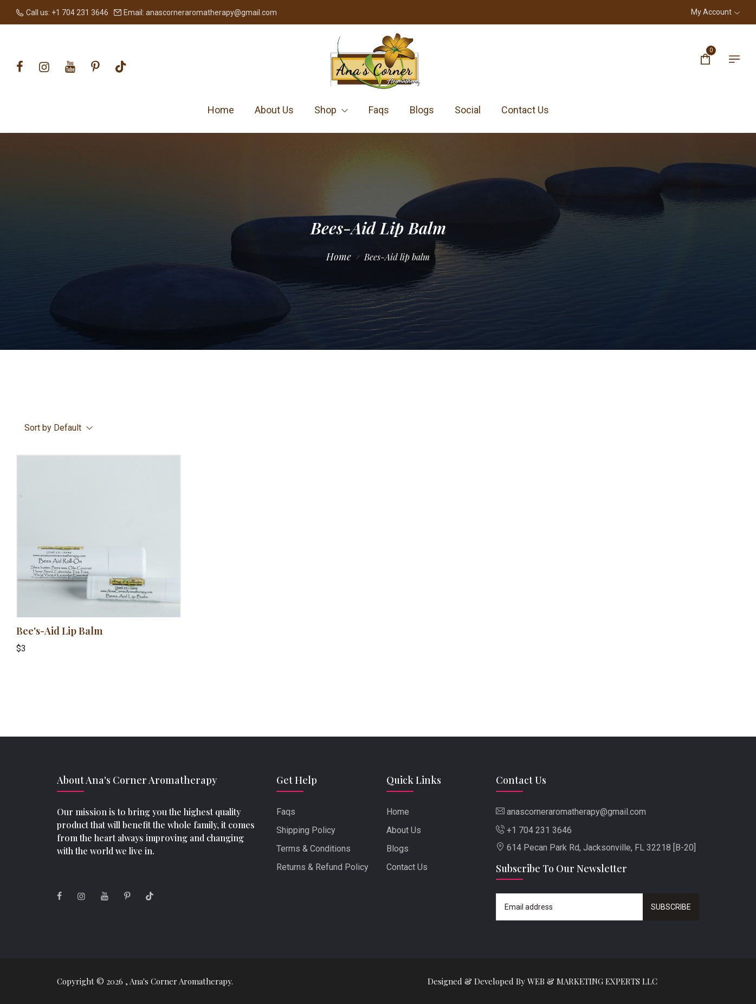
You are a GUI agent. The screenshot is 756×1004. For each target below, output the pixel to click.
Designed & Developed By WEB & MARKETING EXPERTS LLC (542, 981)
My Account (715, 12)
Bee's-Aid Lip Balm (59, 630)
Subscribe (671, 907)
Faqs (379, 110)
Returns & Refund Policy (322, 867)
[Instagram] (44, 67)
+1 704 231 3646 (79, 12)
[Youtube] (70, 67)
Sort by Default (58, 428)
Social (468, 110)
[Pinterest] (95, 67)
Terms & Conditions (313, 848)
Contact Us (525, 110)
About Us (274, 110)
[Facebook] (19, 67)
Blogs (422, 110)
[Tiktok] (120, 67)
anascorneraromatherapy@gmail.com (211, 12)
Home (221, 110)
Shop (331, 110)
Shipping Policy (305, 830)
